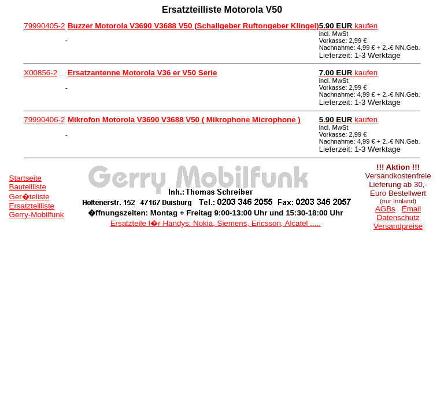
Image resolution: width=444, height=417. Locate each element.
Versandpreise (398, 226)
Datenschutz (398, 217)
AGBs (385, 208)
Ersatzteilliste (32, 206)
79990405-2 (44, 25)
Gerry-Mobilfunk (36, 214)
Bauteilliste (27, 186)
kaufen (348, 25)
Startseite (25, 178)
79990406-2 (44, 119)
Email (411, 208)
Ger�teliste (29, 196)
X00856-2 (40, 72)
